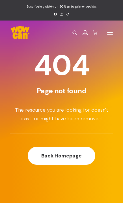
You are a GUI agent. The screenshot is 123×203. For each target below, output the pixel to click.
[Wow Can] (20, 33)
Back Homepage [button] (61, 155)
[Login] (82, 32)
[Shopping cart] (93, 32)
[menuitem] (55, 14)
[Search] (72, 32)
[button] (55, 14)
